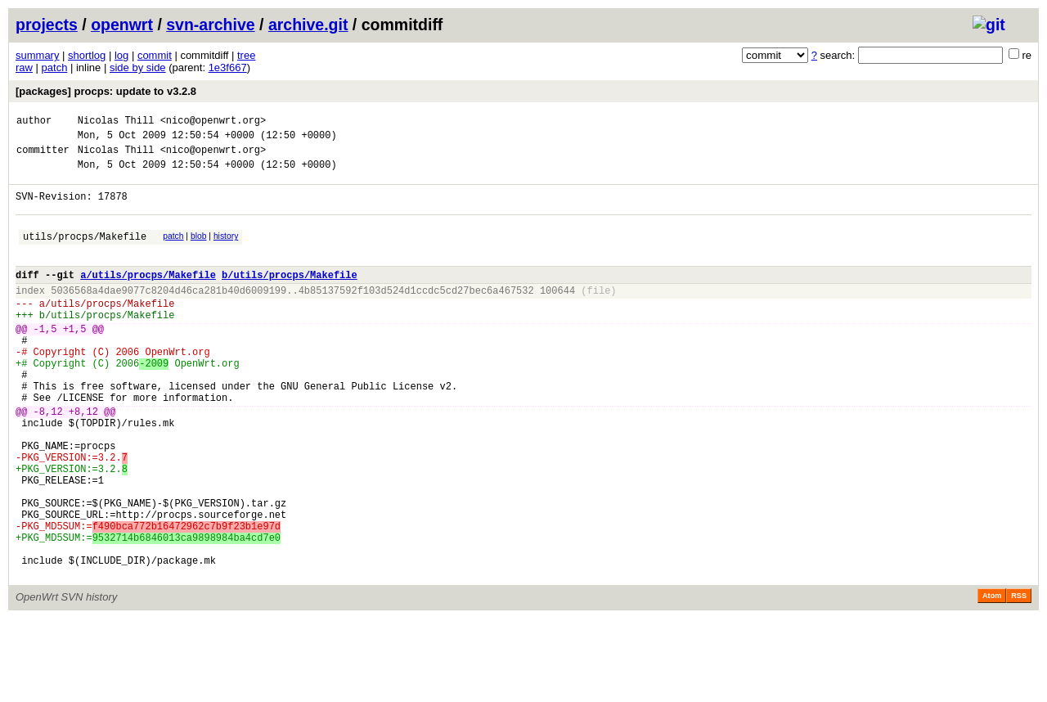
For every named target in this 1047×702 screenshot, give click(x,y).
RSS (1019, 679)
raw (24, 67)
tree (246, 55)
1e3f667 (228, 67)
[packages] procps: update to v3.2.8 (106, 91)
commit (154, 55)
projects (47, 25)
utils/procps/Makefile (84, 253)
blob (199, 250)
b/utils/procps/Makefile (289, 297)
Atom (991, 679)
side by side (138, 67)
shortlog (87, 55)
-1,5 (45, 360)
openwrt (122, 25)
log (121, 55)
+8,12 (83, 460)
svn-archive (210, 25)
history (225, 250)
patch (55, 67)
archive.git (308, 25)
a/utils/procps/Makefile (148, 297)
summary (37, 55)
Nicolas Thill (116, 122)
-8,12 (48, 460)
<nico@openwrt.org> (213, 122)
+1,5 (75, 360)
